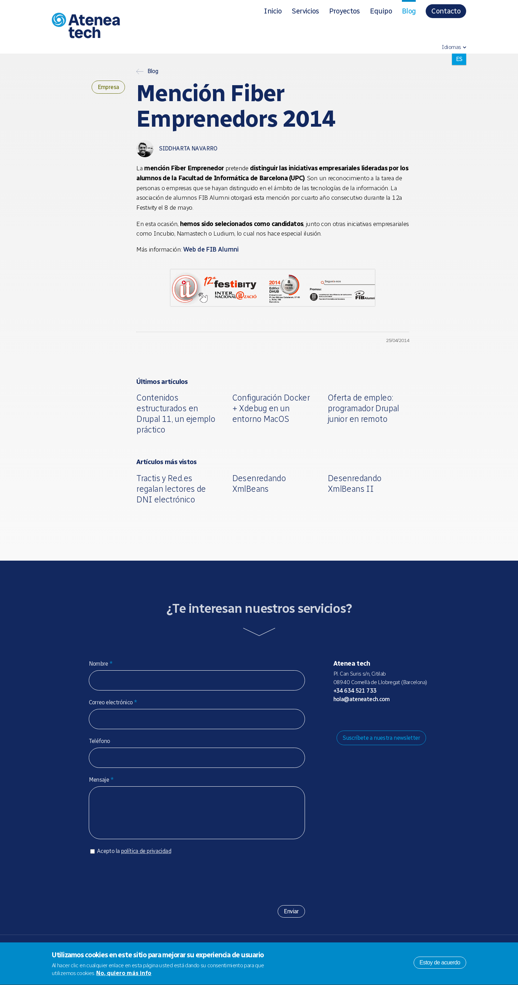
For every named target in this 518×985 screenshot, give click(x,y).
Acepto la (134, 858)
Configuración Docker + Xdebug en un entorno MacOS (271, 408)
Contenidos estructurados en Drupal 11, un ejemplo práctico (175, 413)
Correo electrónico (113, 702)
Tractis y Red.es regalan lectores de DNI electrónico (171, 489)
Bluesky (361, 717)
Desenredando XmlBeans (259, 483)
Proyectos (344, 11)
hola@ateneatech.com (361, 699)
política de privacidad (146, 858)
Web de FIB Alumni (210, 249)
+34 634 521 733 (355, 690)
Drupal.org (338, 717)
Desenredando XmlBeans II (355, 483)
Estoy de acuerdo (440, 964)
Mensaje (101, 779)
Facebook (384, 717)
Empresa (108, 87)
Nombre (101, 663)
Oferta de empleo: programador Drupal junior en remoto (363, 408)
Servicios (305, 11)
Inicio (273, 11)
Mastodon (350, 717)
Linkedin (395, 717)
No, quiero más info (123, 974)
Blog (409, 11)
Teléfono (99, 741)
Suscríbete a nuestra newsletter (381, 737)
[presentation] (143, 884)
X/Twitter (372, 717)
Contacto (445, 11)
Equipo (381, 11)
